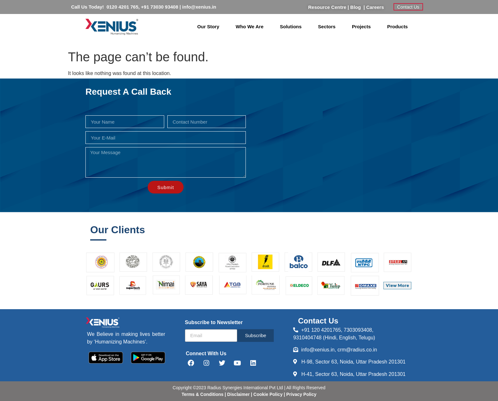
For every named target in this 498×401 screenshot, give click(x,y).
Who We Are (250, 26)
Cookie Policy (267, 394)
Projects (361, 26)
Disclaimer (239, 394)
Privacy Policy (300, 394)
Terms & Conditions (203, 394)
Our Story (208, 26)
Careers (375, 7)
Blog (357, 7)
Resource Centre (327, 7)
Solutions (290, 26)
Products (397, 26)
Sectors (326, 26)
